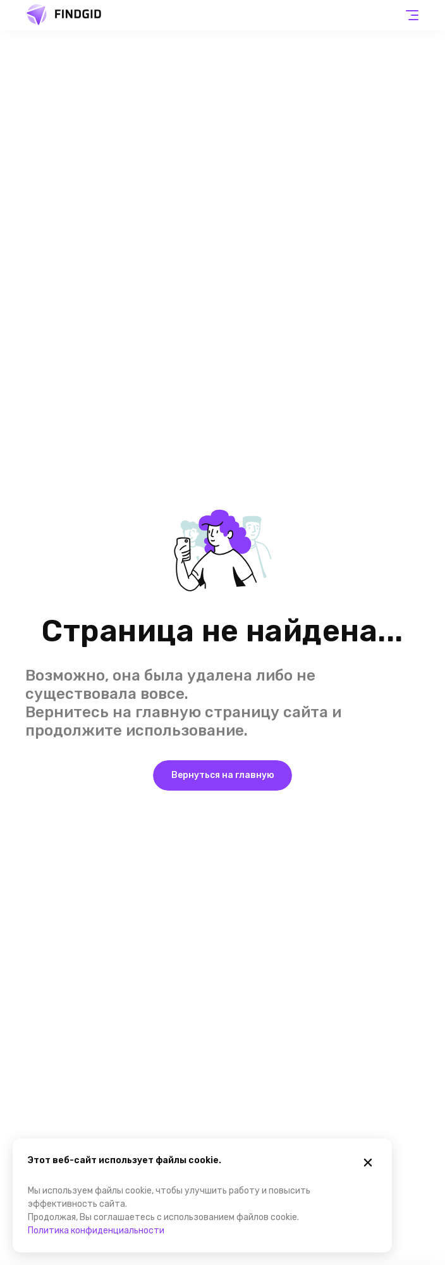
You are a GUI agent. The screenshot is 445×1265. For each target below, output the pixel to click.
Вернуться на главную (222, 775)
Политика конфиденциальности (96, 1230)
